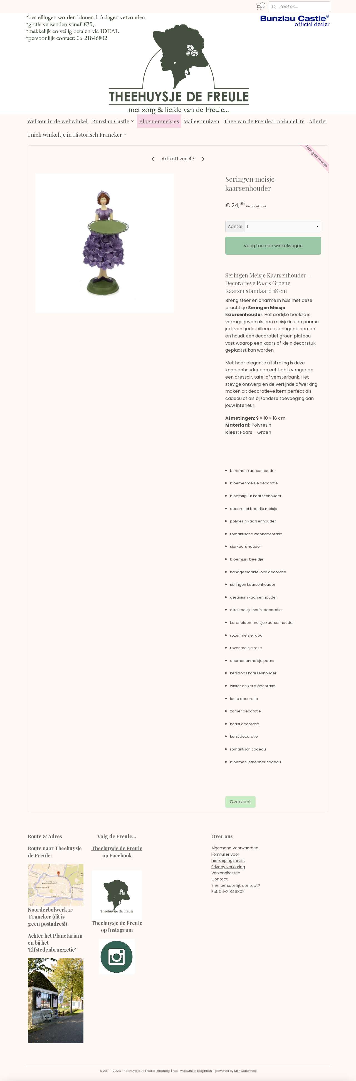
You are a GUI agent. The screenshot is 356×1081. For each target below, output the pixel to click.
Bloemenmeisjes (159, 121)
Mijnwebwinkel (245, 1071)
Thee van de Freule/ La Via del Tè (264, 121)
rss (175, 1071)
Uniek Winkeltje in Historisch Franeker (77, 134)
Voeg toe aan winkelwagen (273, 245)
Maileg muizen (201, 121)
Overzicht (240, 802)
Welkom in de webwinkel (57, 121)
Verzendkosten (225, 873)
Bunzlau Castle (113, 121)
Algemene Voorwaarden (234, 848)
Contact (219, 879)
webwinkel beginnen (196, 1071)
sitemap (163, 1071)
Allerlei (318, 121)
